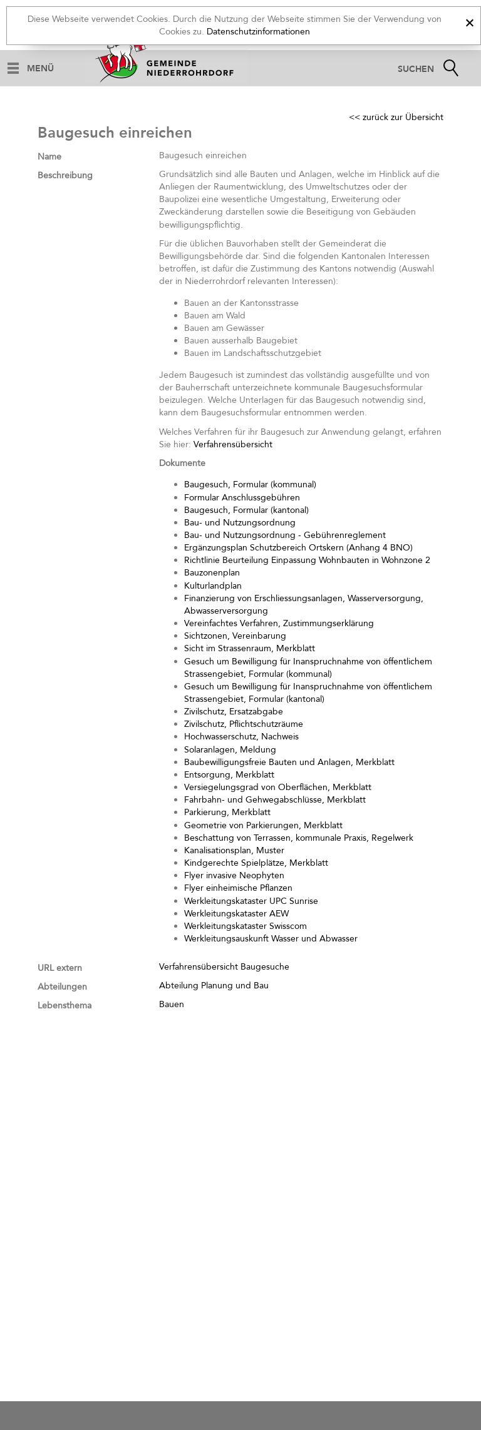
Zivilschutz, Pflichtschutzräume (243, 724)
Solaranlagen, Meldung (230, 750)
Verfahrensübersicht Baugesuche (224, 967)
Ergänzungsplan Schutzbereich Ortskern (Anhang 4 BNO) (298, 548)
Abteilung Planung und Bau (214, 985)
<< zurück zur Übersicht (396, 117)
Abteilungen (62, 987)
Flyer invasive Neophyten (234, 875)
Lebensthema (64, 1006)
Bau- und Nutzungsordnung (240, 523)
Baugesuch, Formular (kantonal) (246, 510)
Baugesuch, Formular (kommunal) (250, 484)
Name (49, 157)
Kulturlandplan (213, 586)
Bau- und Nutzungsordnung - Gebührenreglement (285, 535)
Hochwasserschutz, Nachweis (241, 737)
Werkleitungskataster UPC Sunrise (251, 901)
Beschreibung (65, 175)
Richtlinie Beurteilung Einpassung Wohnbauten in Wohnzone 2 (307, 560)
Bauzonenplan (212, 573)
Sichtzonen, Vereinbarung (235, 636)
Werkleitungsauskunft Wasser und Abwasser (271, 939)
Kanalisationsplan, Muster (234, 850)
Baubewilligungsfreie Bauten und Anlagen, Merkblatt (289, 762)
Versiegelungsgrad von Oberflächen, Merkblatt (277, 787)
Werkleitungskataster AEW (236, 914)
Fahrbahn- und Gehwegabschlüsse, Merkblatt (275, 800)
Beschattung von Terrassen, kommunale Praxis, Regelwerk (298, 838)
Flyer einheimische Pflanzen (238, 888)
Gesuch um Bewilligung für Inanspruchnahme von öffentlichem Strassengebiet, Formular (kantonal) (308, 693)
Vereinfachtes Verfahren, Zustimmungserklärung (279, 623)
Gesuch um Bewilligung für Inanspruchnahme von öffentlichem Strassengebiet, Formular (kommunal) (308, 668)
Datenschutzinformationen (258, 32)
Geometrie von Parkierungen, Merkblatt (263, 825)
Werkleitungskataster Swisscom (245, 926)
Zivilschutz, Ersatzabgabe (233, 712)
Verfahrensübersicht (233, 444)
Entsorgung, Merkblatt (229, 775)
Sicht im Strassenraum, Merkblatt (249, 648)
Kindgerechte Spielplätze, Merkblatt (256, 863)
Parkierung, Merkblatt (227, 812)
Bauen (171, 1004)
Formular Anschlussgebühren (242, 498)
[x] (469, 21)
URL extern (60, 968)
